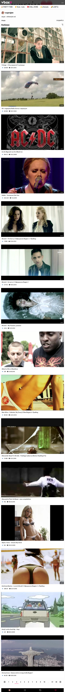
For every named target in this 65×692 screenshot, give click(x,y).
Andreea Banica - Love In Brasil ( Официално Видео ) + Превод (23, 586)
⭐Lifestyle (44, 7)
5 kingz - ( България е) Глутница (13, 65)
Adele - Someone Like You (10, 195)
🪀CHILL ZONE (32, 7)
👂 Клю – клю (20, 7)
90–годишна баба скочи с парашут (14, 108)
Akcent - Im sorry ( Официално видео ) (15, 282)
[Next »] (60, 682)
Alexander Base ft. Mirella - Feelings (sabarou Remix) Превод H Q (24, 456)
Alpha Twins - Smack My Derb (12, 542)
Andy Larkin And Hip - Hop (10, 629)
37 (52, 682)
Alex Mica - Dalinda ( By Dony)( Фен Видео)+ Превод (20, 412)
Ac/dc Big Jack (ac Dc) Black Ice (12, 152)
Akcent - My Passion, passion (11, 325)
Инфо (3, 20)
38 (56, 682)
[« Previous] (5, 682)
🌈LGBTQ (54, 7)
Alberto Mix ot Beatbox (10, 369)
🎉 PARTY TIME (7, 7)
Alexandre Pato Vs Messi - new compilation (16, 499)
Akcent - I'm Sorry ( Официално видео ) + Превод (19, 239)
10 (44, 682)
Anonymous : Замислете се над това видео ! (17, 673)
